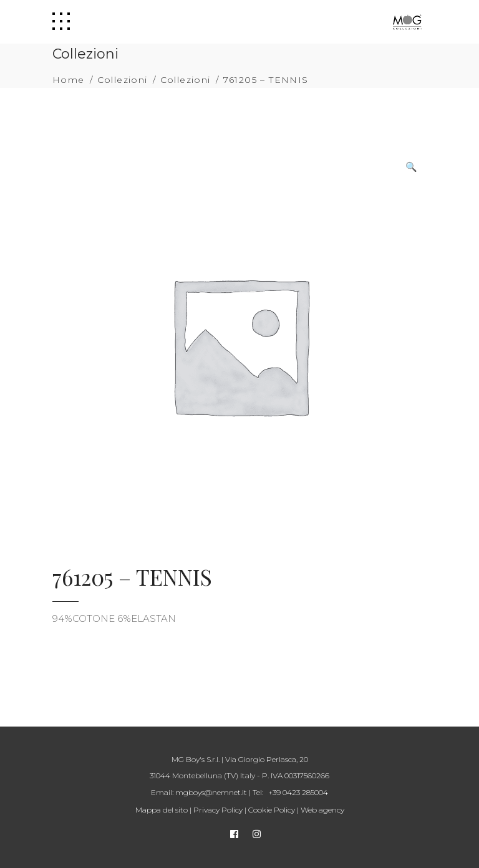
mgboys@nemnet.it (211, 792)
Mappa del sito (161, 809)
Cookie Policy (271, 809)
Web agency (322, 809)
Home (68, 79)
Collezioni (122, 79)
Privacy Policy (218, 809)
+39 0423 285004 (298, 792)
